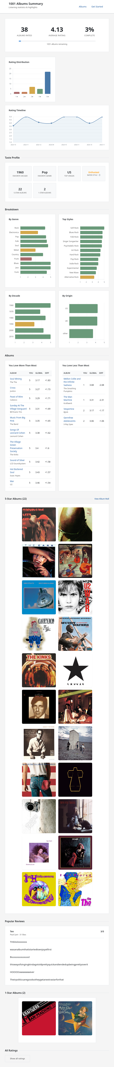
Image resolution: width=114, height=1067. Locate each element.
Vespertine (69, 408)
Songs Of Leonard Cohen (17, 431)
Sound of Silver (17, 460)
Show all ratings (17, 1058)
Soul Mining (16, 378)
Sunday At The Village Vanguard (18, 407)
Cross (12, 387)
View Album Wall (101, 498)
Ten (12, 931)
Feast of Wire (16, 396)
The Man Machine (68, 398)
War (12, 481)
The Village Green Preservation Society (16, 446)
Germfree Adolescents (70, 419)
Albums (83, 6)
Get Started (97, 6)
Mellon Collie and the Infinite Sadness (72, 382)
